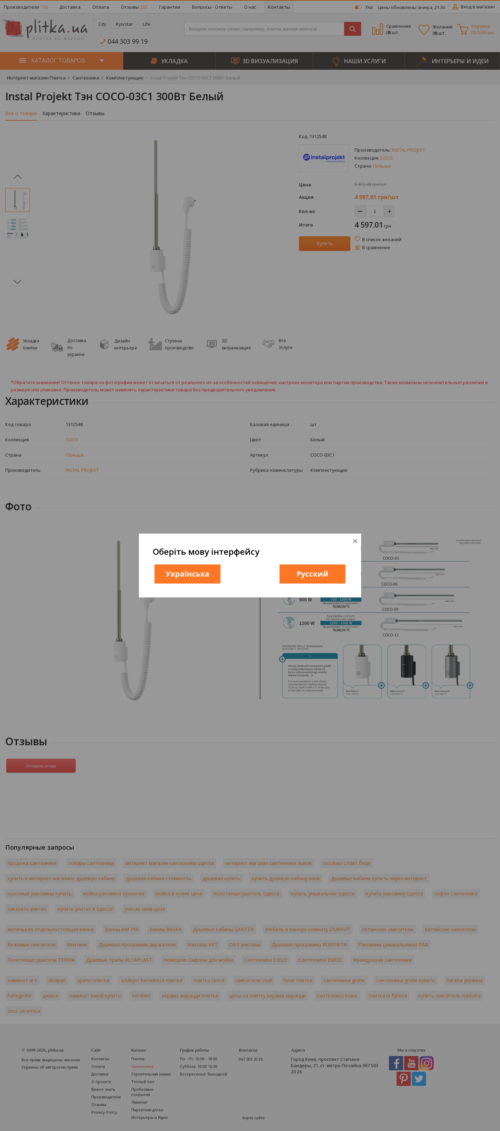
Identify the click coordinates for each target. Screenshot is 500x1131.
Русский (312, 574)
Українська (187, 574)
